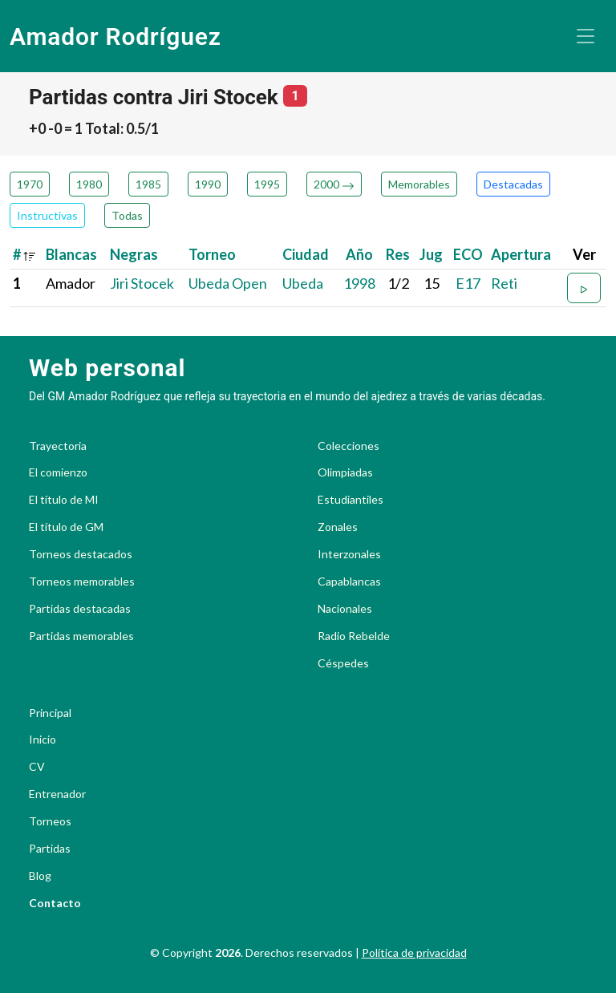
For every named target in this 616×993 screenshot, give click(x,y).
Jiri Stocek (142, 283)
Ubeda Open (227, 283)
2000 (334, 184)
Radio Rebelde (354, 636)
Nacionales (345, 608)
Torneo (212, 254)
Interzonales (349, 554)
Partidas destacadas (80, 608)
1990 (208, 184)
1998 (359, 283)
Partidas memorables (81, 636)
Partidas (50, 848)
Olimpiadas (345, 472)
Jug (431, 254)
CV (37, 766)
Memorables (419, 184)
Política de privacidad (414, 952)
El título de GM (66, 527)
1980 (89, 184)
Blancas (71, 254)
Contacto (55, 903)
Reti (504, 283)
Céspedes (343, 663)
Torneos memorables (82, 581)
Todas (127, 215)
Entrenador (57, 794)
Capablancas (349, 581)
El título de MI (64, 499)
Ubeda (302, 283)
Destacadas (513, 184)
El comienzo (58, 472)
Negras (134, 254)
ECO (468, 254)
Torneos (50, 821)
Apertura (521, 254)
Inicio (42, 739)
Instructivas (47, 215)
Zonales (338, 527)
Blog (40, 876)
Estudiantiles (350, 499)
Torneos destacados (80, 554)
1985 (148, 184)
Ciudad (305, 254)
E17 (468, 283)
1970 (30, 184)
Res (398, 254)
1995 (267, 184)
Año (359, 254)
